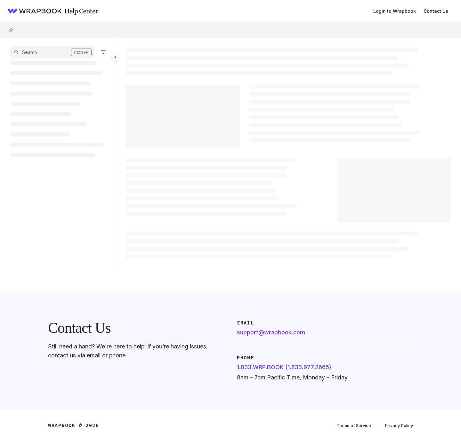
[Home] (51, 11)
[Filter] (103, 52)
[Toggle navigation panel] (115, 57)
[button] (52, 52)
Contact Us (436, 11)
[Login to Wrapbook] (394, 11)
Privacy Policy (399, 425)
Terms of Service (354, 425)
